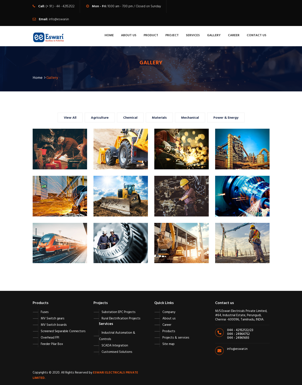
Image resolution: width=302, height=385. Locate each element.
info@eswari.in (59, 19)
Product (151, 35)
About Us (128, 35)
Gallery (214, 35)
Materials (159, 118)
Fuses (45, 312)
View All (70, 118)
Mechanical (190, 118)
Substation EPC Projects (119, 312)
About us (169, 318)
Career (233, 35)
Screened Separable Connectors (63, 331)
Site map (168, 344)
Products (168, 331)
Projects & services (175, 337)
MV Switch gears (52, 318)
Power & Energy (225, 118)
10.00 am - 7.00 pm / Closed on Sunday (134, 6)
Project (172, 35)
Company (168, 312)
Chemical (130, 118)
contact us (256, 35)
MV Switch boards (54, 324)
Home (109, 35)
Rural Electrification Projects (121, 318)
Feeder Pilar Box (52, 344)
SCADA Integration (115, 345)
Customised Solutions (117, 352)
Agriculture (100, 118)
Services (193, 35)
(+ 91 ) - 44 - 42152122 (60, 6)
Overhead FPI (50, 337)
